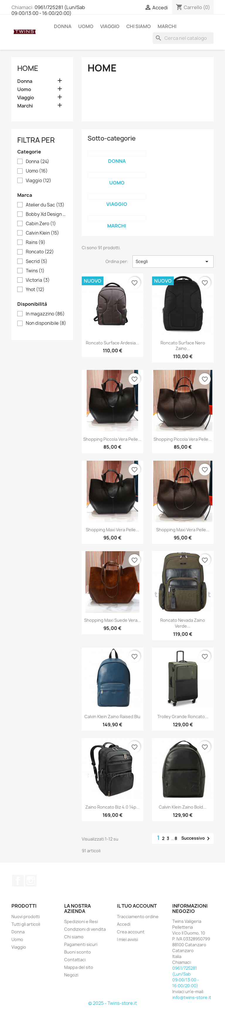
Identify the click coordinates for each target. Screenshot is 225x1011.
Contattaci (75, 959)
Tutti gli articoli (25, 924)
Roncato (40, 252)
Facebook (18, 881)
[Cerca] (183, 38)
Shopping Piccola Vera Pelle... (112, 439)
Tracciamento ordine (137, 916)
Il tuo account (137, 906)
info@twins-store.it (191, 997)
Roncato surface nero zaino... (183, 345)
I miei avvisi (127, 939)
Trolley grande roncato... (182, 716)
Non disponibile (46, 323)
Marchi (167, 26)
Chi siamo (138, 26)
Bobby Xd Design (46, 214)
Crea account (130, 932)
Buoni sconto (77, 952)
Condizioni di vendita (85, 929)
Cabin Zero (41, 224)
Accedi (123, 924)
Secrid (36, 261)
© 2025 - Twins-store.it (112, 1003)
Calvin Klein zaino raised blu (112, 716)
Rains (35, 242)
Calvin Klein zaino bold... (183, 807)
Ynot (35, 290)
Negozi (71, 975)
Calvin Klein (42, 233)
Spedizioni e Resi (81, 921)
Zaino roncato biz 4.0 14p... (112, 807)
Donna (62, 26)
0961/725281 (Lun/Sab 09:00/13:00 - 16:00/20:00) (48, 10)
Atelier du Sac (45, 205)
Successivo (196, 838)
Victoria (38, 280)
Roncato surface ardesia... (112, 343)
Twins (35, 271)
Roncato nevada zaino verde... (182, 623)
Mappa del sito (78, 967)
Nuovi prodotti (25, 916)
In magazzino (45, 314)
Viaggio (110, 26)
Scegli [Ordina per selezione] (173, 261)
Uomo (85, 26)
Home (27, 68)
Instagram (31, 881)
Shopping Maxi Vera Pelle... (112, 529)
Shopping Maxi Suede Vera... (112, 620)
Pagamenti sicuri (80, 944)
